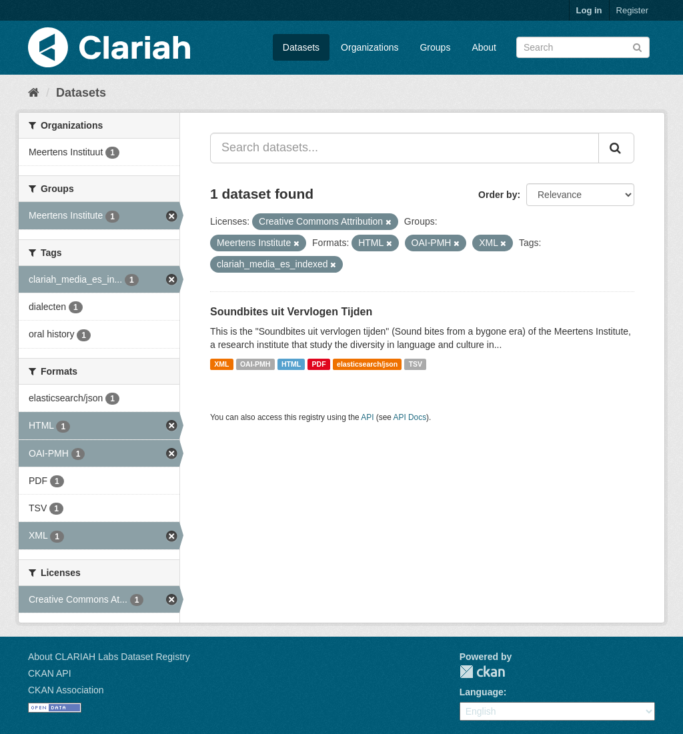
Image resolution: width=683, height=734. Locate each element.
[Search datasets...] (404, 148)
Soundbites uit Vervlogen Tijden (291, 311)
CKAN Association (66, 690)
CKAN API (49, 673)
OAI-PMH (255, 364)
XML (221, 364)
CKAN (482, 672)
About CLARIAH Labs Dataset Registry (109, 656)
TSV (415, 364)
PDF (319, 364)
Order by (497, 194)
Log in (589, 10)
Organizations (369, 47)
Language (482, 692)
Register (632, 10)
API (367, 417)
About (484, 47)
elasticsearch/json (367, 364)
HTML (291, 364)
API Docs (410, 417)
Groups (435, 47)
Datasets (301, 47)
